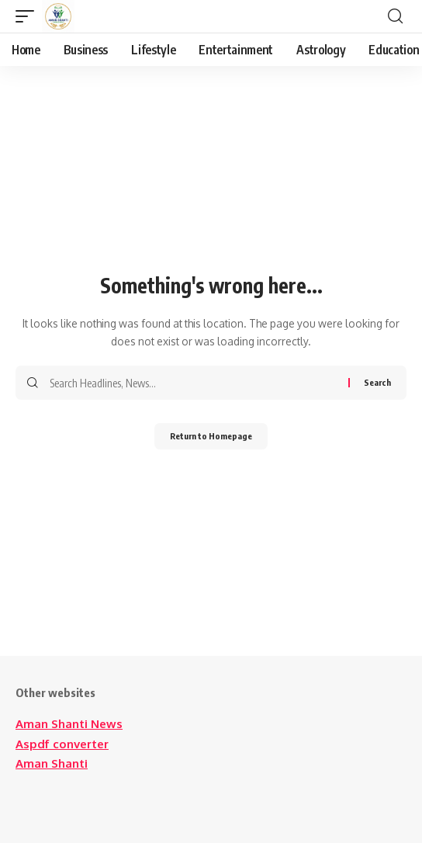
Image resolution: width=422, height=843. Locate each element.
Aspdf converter (62, 744)
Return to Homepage (211, 436)
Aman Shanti (52, 763)
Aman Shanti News (69, 723)
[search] (395, 16)
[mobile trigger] (29, 16)
